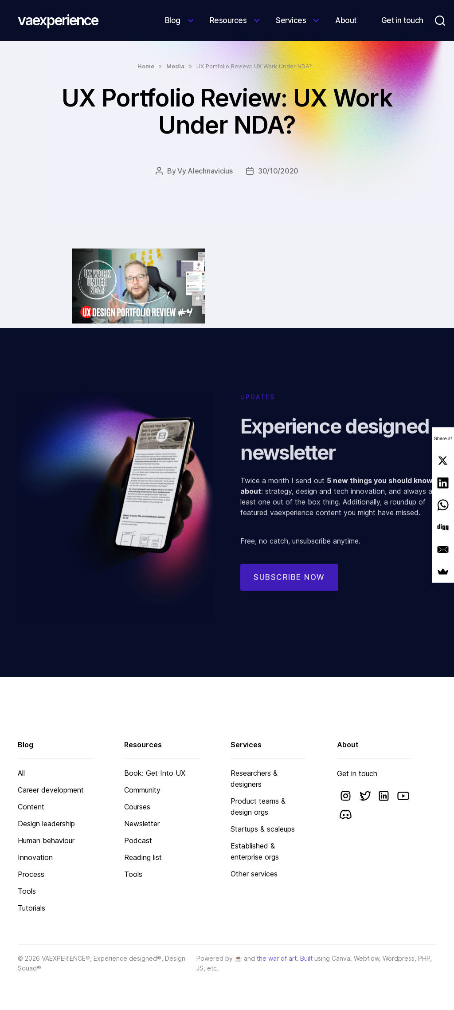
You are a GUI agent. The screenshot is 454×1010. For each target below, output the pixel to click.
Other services (254, 873)
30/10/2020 (278, 170)
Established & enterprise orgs (255, 851)
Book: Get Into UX (154, 773)
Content (31, 806)
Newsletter (142, 823)
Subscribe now (289, 586)
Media (175, 66)
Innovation (35, 857)
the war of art (277, 958)
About (345, 20)
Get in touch (402, 20)
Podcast (138, 840)
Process (31, 874)
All (21, 773)
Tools (27, 891)
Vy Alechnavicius (205, 170)
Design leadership (46, 823)
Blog (172, 20)
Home (145, 66)
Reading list (143, 857)
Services (291, 20)
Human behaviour (46, 840)
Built (306, 958)
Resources (228, 20)
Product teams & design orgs (258, 807)
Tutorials (31, 907)
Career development (51, 789)
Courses (137, 806)
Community (142, 789)
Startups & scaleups (263, 829)
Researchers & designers (254, 779)
